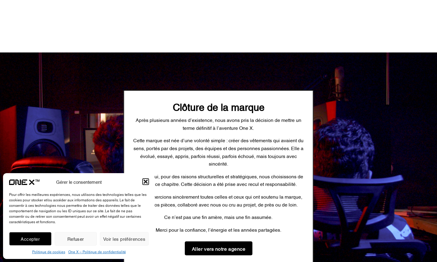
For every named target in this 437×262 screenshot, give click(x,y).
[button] (146, 182)
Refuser (75, 238)
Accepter (30, 238)
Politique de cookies (48, 251)
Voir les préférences (124, 238)
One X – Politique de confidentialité (97, 251)
